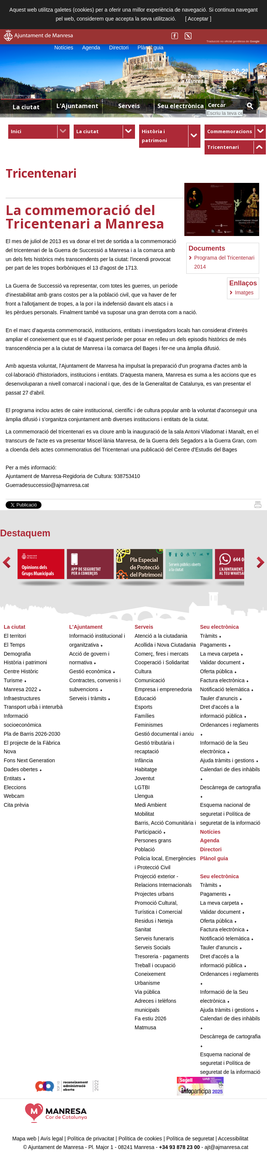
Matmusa (145, 1027)
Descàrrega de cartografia (230, 787)
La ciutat (87, 131)
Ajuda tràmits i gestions (227, 760)
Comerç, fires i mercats (161, 654)
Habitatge (146, 769)
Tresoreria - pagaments (162, 956)
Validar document (220, 662)
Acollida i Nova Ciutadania (165, 645)
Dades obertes (21, 769)
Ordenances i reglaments (229, 725)
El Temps (14, 645)
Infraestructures (22, 698)
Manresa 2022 (20, 689)
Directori (119, 47)
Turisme (13, 680)
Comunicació (150, 680)
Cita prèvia (16, 805)
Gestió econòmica (90, 671)
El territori (15, 636)
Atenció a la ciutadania (161, 636)
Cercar (216, 104)
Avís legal (51, 1139)
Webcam (14, 796)
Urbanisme (147, 983)
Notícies (63, 47)
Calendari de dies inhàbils (230, 769)
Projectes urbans (154, 894)
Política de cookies (140, 1139)
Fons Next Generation (29, 760)
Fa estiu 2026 (150, 1018)
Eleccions (15, 787)
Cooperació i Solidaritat (162, 662)
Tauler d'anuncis (219, 698)
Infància (144, 760)
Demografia (17, 654)
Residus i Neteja (154, 921)
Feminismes (149, 725)
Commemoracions (229, 131)
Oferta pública (216, 671)
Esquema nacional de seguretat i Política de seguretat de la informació (230, 814)
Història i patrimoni (25, 662)
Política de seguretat (190, 1139)
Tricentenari (223, 147)
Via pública (147, 992)
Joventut (144, 778)
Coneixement (150, 974)
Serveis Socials (153, 947)
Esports (143, 707)
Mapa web (24, 1139)
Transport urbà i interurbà (33, 707)
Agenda (91, 47)
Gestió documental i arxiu (164, 734)
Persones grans (153, 840)
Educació (145, 698)
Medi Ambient (150, 805)
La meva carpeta (219, 654)
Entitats (12, 778)
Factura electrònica (222, 680)
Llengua (144, 796)
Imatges (244, 292)
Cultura (143, 671)
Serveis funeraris (154, 938)
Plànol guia (150, 47)
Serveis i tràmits (88, 698)
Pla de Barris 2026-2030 (32, 734)
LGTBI (142, 787)
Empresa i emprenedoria (163, 689)
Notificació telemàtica (224, 689)
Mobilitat (144, 814)
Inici (16, 131)
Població (145, 849)
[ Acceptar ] (198, 19)
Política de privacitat (90, 1139)
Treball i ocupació (155, 965)
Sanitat (143, 929)
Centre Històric (21, 671)
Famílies (144, 716)
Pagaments (213, 645)
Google (255, 41)
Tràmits (208, 636)
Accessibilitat (233, 1139)
